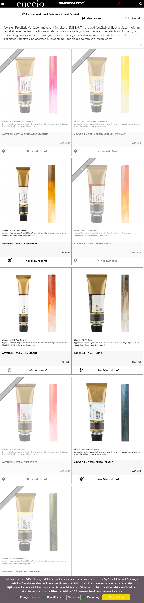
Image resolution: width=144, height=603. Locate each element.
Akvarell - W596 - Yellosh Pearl (21, 571)
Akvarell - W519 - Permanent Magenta (25, 134)
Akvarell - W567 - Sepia (88, 353)
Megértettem (116, 597)
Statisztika (70, 597)
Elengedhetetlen (27, 597)
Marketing (89, 597)
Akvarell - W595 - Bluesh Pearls (93, 462)
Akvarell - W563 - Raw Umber (19, 243)
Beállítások (50, 597)
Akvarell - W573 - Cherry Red (19, 462)
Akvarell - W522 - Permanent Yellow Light (99, 134)
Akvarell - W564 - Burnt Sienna (92, 243)
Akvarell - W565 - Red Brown (19, 353)
